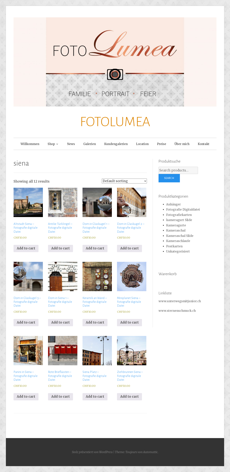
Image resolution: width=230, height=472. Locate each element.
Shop (51, 144)
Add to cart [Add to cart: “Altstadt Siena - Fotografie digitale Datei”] (26, 248)
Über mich (182, 144)
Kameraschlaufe (178, 241)
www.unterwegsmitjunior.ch (180, 301)
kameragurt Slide (179, 220)
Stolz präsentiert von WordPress (92, 452)
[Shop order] (124, 181)
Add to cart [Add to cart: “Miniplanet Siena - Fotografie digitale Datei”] (129, 322)
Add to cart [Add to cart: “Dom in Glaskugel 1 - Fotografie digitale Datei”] (95, 248)
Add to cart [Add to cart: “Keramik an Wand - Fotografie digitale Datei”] (95, 322)
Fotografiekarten (179, 215)
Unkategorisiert (178, 251)
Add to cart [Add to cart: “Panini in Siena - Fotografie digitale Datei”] (26, 396)
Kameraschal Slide (179, 236)
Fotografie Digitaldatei (183, 209)
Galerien (89, 144)
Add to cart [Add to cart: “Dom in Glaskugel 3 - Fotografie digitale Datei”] (26, 322)
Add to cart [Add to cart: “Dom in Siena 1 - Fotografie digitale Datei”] (60, 322)
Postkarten (174, 246)
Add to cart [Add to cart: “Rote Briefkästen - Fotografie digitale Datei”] (60, 396)
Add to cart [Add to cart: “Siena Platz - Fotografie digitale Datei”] (95, 396)
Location (142, 144)
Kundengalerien (116, 144)
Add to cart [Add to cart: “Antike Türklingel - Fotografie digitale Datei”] (60, 248)
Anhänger (173, 204)
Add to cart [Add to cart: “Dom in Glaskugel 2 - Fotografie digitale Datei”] (129, 248)
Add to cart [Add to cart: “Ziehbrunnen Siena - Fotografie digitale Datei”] (129, 396)
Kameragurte (176, 225)
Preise (161, 144)
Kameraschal (175, 230)
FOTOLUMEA (115, 122)
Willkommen (30, 144)
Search (169, 178)
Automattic (150, 452)
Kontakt (203, 144)
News (71, 144)
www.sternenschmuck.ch (177, 311)
